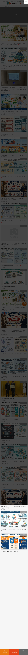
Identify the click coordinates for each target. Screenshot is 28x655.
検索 (22, 564)
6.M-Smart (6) (5, 584)
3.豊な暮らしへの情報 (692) (8, 577)
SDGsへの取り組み (19, 616)
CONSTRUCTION (12, 624)
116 (17, 558)
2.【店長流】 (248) (6, 574)
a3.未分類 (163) (5, 593)
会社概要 (4, 616)
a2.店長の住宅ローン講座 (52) (8, 590)
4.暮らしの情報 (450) (6, 579)
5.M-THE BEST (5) (6, 582)
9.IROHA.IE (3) (5, 588)
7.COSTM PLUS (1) (6, 586)
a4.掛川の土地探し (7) (6, 595)
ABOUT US (9, 612)
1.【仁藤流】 (4, 571)
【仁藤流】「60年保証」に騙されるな (10, 551)
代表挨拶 (10, 616)
